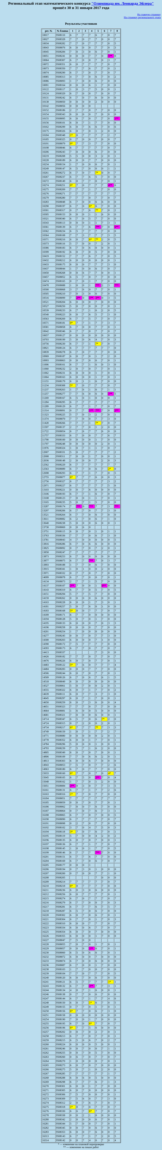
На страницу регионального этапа (142, 17)
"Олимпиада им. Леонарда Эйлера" (122, 3)
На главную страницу (149, 14)
